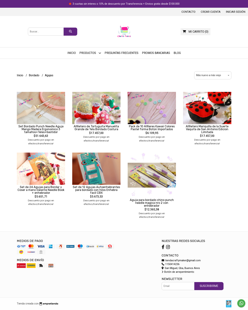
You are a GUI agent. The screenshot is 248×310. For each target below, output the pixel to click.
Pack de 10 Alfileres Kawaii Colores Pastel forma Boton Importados (152, 128)
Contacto (188, 12)
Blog (177, 53)
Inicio (71, 53)
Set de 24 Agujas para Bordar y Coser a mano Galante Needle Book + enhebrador (41, 189)
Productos (90, 52)
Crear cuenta (210, 12)
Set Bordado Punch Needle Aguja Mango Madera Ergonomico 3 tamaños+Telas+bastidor (40, 129)
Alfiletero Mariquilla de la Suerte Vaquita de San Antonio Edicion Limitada (207, 129)
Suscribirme (209, 286)
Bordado (34, 75)
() (195, 32)
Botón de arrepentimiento (178, 272)
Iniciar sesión (235, 12)
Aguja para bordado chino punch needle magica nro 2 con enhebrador (152, 202)
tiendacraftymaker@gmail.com (181, 260)
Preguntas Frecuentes (121, 53)
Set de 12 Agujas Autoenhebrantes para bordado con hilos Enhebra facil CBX (96, 189)
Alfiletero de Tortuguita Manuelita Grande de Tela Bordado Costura (96, 128)
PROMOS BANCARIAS (156, 53)
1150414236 (171, 264)
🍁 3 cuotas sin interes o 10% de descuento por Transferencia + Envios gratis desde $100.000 (124, 4)
